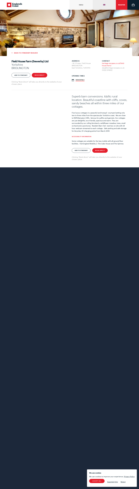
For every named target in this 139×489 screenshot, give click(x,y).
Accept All (96, 481)
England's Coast (14, 5)
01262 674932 (107, 70)
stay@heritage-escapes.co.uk (113, 68)
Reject (123, 482)
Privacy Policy (129, 477)
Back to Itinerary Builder (26, 53)
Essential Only (112, 482)
